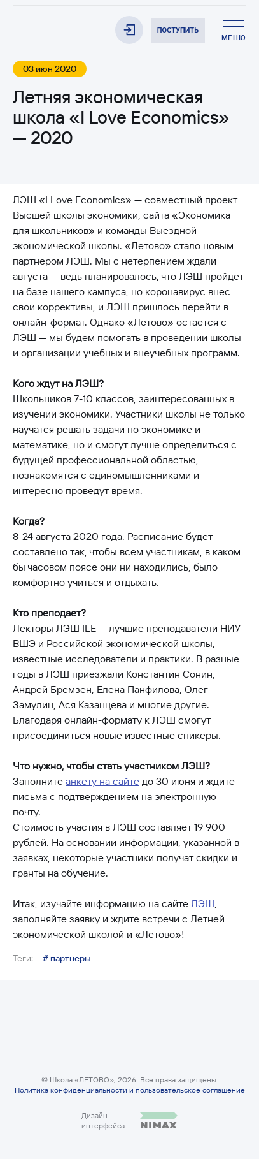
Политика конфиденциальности (71, 1090)
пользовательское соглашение (190, 1090)
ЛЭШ (202, 903)
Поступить (178, 30)
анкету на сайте (102, 781)
